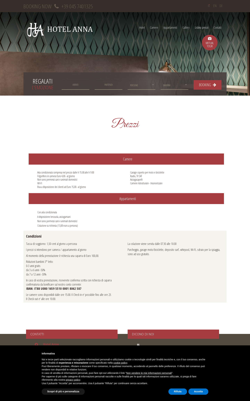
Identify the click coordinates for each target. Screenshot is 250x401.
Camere (154, 27)
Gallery (186, 27)
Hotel (142, 27)
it (209, 5)
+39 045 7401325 (77, 6)
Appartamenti (170, 27)
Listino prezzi (201, 27)
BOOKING (207, 84)
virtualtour (210, 42)
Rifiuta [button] (178, 391)
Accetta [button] (198, 391)
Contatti (217, 27)
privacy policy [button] (73, 379)
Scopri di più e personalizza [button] (63, 391)
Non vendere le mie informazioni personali (149, 373)
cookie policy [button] (120, 362)
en (215, 5)
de (221, 5)
